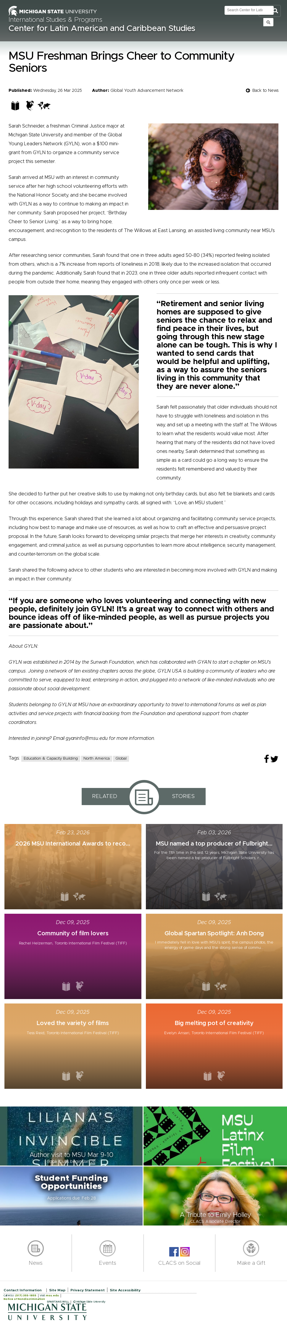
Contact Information (23, 1290)
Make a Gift (251, 1263)
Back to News (265, 91)
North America (96, 759)
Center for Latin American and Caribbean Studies (102, 29)
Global (121, 759)
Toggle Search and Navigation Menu (270, 11)
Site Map (57, 1290)
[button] (72, 1136)
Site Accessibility (125, 1290)
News (36, 1263)
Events (107, 1263)
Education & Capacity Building (51, 759)
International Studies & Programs (55, 20)
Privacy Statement (87, 1290)
